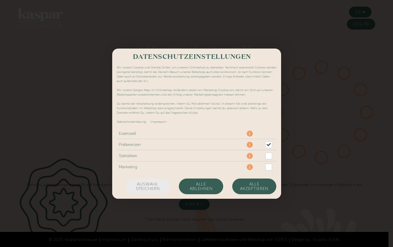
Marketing (128, 167)
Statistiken (128, 156)
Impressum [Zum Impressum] (158, 121)
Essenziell (127, 133)
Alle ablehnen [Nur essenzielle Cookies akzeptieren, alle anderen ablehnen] (201, 186)
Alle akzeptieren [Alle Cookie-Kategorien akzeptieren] (254, 186)
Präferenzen (130, 144)
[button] (250, 134)
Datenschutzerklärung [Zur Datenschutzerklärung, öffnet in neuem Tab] (131, 121)
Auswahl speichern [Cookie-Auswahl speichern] (148, 186)
